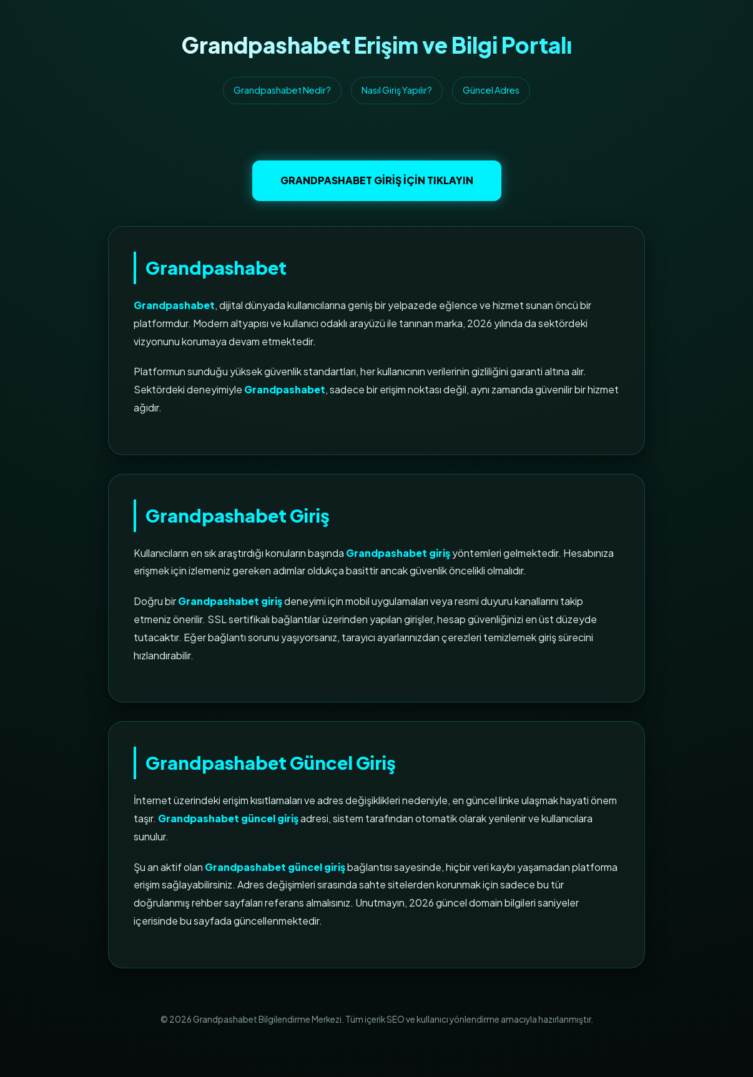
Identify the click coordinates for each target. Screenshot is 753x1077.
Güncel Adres (491, 90)
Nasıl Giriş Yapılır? (397, 90)
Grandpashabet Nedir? (282, 90)
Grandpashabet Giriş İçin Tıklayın (376, 180)
